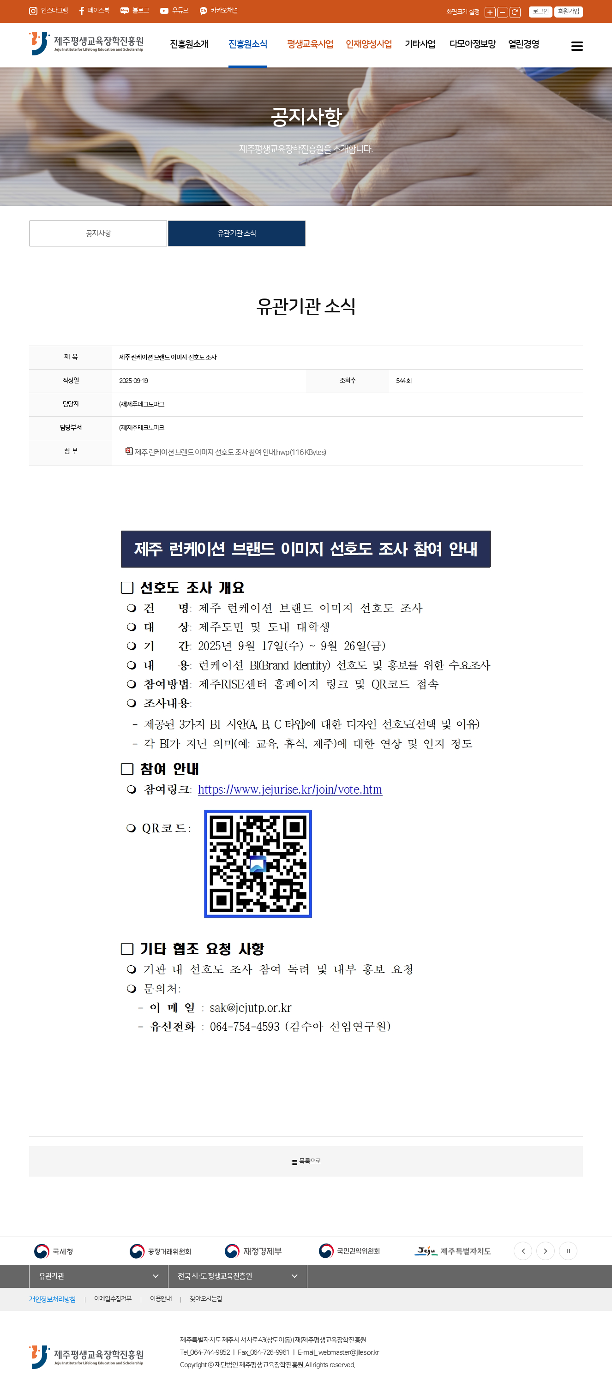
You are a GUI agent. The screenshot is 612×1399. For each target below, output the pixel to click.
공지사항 (98, 233)
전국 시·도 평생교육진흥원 (215, 1276)
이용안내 (160, 1299)
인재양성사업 (369, 44)
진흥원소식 (247, 44)
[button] (523, 1251)
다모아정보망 (473, 44)
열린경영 (523, 44)
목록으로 (305, 1162)
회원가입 (568, 11)
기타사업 (420, 44)
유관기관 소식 (236, 233)
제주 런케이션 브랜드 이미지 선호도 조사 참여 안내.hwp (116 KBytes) (230, 452)
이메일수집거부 (113, 1299)
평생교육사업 (310, 44)
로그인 (541, 11)
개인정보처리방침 (52, 1299)
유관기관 (51, 1276)
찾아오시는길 (206, 1299)
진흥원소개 (189, 44)
